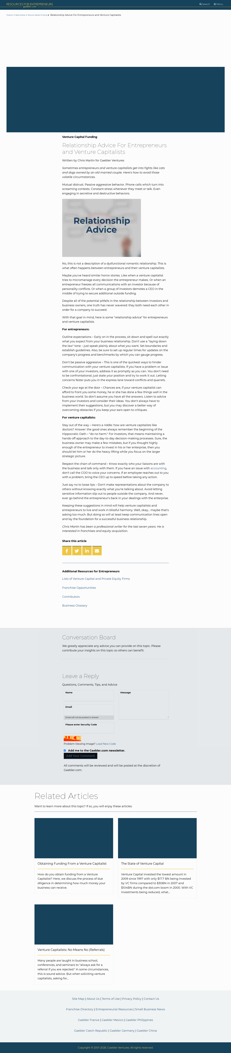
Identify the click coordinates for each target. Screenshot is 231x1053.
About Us (93, 999)
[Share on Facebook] (66, 550)
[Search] (205, 4)
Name (68, 692)
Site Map (78, 999)
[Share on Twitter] (77, 550)
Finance (10, 15)
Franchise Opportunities (79, 587)
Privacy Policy (131, 999)
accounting (158, 468)
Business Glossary (74, 605)
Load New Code (106, 743)
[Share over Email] (97, 550)
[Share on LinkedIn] (87, 550)
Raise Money (25, 15)
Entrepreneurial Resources (114, 1009)
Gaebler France (88, 1020)
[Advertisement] (115, 42)
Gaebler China (147, 1030)
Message (125, 692)
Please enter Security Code (81, 724)
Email (68, 707)
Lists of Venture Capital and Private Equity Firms (96, 579)
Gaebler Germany (122, 1030)
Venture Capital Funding (49, 15)
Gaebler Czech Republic (91, 1030)
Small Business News (150, 1009)
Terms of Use (111, 999)
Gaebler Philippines (139, 1020)
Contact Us (151, 999)
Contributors (71, 596)
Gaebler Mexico (112, 1020)
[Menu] (218, 4)
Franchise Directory (79, 1009)
